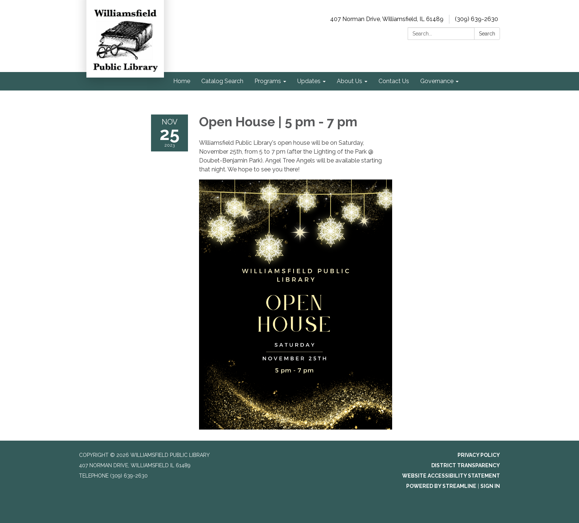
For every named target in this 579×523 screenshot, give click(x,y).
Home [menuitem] (181, 81)
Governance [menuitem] (436, 81)
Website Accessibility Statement (451, 476)
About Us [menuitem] (349, 81)
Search (487, 34)
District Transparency (465, 465)
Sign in (490, 486)
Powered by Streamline (441, 486)
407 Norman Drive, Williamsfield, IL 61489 (386, 19)
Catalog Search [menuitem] (222, 81)
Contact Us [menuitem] (393, 81)
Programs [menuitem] (267, 81)
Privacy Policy (479, 455)
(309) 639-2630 (476, 19)
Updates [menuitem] (309, 81)
